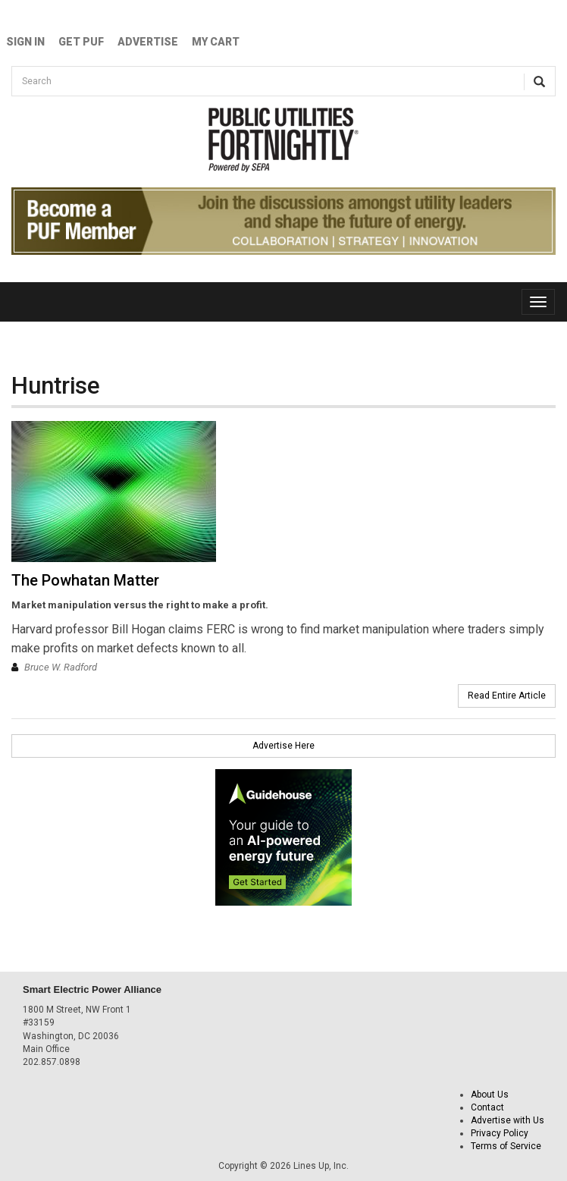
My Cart (216, 42)
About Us (490, 1094)
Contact (487, 1107)
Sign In (25, 42)
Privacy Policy (499, 1133)
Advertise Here (283, 745)
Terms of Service (506, 1146)
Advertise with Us (507, 1120)
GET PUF (81, 42)
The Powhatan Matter (85, 580)
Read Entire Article (507, 695)
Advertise (147, 42)
